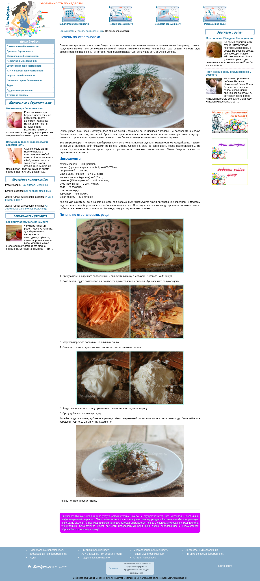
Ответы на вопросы (17, 95)
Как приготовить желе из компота (27, 221)
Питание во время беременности (24, 80)
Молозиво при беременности (24, 108)
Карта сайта (225, 565)
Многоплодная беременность (23, 56)
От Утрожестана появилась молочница (26, 207)
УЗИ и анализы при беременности (25, 70)
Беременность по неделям (61, 3)
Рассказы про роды (215, 24)
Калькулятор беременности (74, 24)
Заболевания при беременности (24, 66)
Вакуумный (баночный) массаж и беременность (27, 143)
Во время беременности (168, 24)
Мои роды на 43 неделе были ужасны (229, 38)
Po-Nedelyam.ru (39, 566)
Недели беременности (121, 24)
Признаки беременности (20, 51)
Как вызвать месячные (35, 185)
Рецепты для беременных (90, 31)
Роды (10, 85)
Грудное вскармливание (20, 90)
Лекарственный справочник (22, 61)
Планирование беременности (23, 46)
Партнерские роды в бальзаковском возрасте (229, 73)
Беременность (67, 31)
